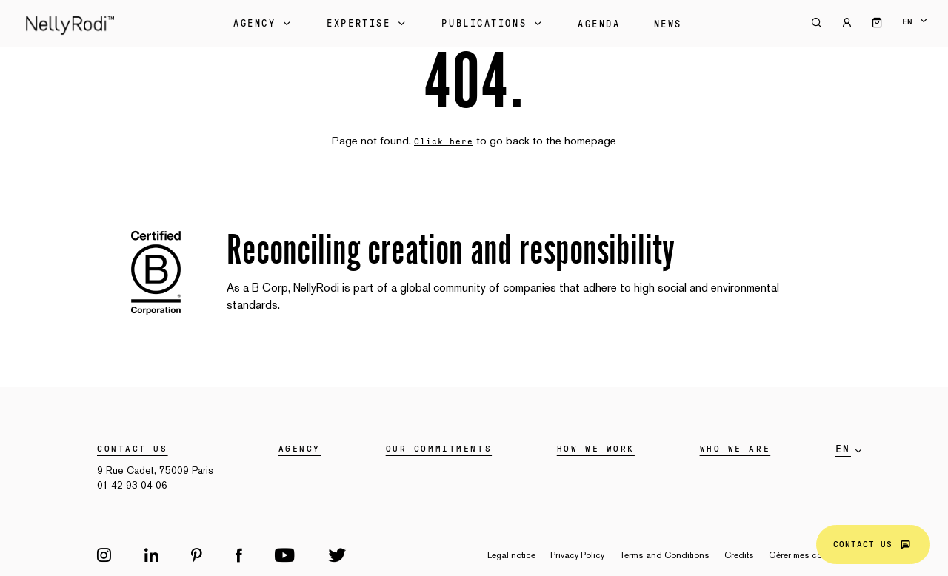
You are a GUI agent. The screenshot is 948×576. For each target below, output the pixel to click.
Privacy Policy (577, 555)
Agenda (599, 24)
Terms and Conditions (664, 555)
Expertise (367, 24)
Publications (492, 24)
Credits (739, 555)
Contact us (873, 545)
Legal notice (511, 555)
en (907, 21)
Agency (263, 24)
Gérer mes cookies (806, 555)
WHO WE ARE (735, 448)
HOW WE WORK (596, 448)
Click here (443, 141)
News (668, 24)
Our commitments (439, 448)
